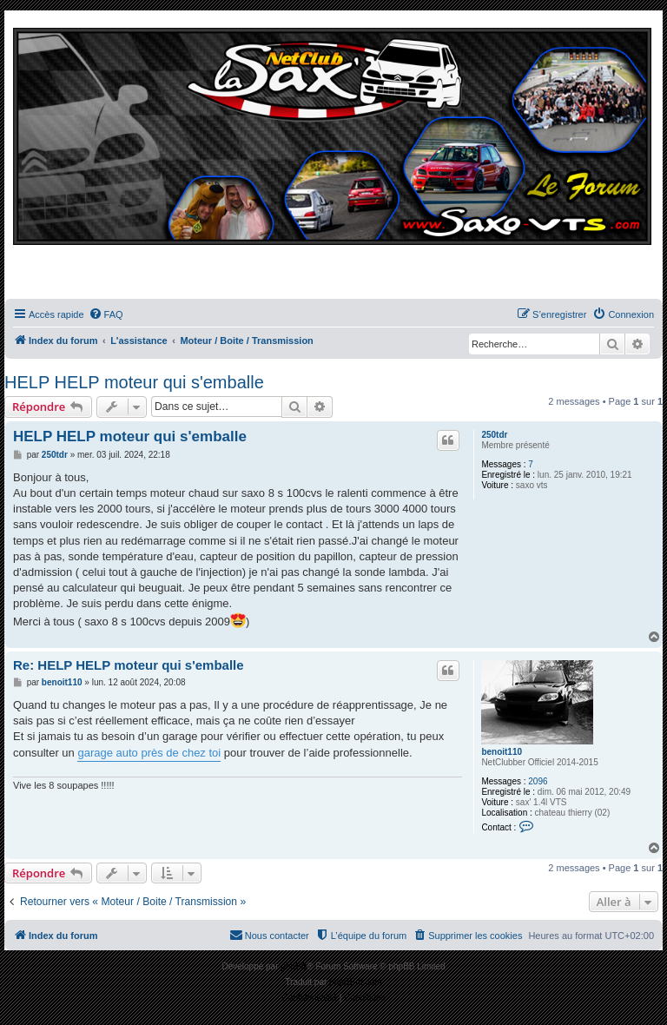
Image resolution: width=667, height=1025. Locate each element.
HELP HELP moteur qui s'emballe (134, 382)
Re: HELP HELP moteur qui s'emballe (128, 665)
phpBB (294, 966)
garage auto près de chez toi (149, 752)
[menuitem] (106, 314)
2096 (537, 781)
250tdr (494, 435)
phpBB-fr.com (355, 982)
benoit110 (501, 752)
